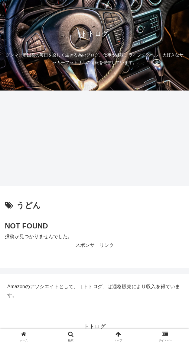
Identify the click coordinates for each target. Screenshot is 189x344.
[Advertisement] (94, 140)
